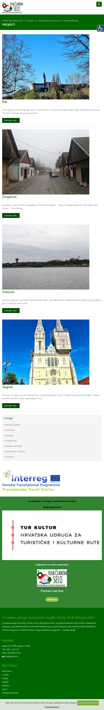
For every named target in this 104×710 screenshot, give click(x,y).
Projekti (31, 20)
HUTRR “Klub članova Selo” (13, 20)
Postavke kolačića (52, 707)
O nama (5, 674)
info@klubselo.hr (11, 656)
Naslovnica (6, 670)
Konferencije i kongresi (16, 451)
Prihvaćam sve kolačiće (88, 703)
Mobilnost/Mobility (73, 20)
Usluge (5, 677)
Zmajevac (9, 196)
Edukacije (10, 456)
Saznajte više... (11, 120)
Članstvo (6, 684)
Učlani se (52, 599)
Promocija (10, 429)
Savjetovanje (11, 440)
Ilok (4, 101)
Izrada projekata (13, 424)
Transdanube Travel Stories (50, 20)
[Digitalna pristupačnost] (100, 28)
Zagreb (7, 386)
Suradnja (10, 434)
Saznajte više (68, 629)
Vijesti (4, 687)
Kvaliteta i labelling (14, 445)
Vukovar (8, 291)
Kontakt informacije (10, 691)
